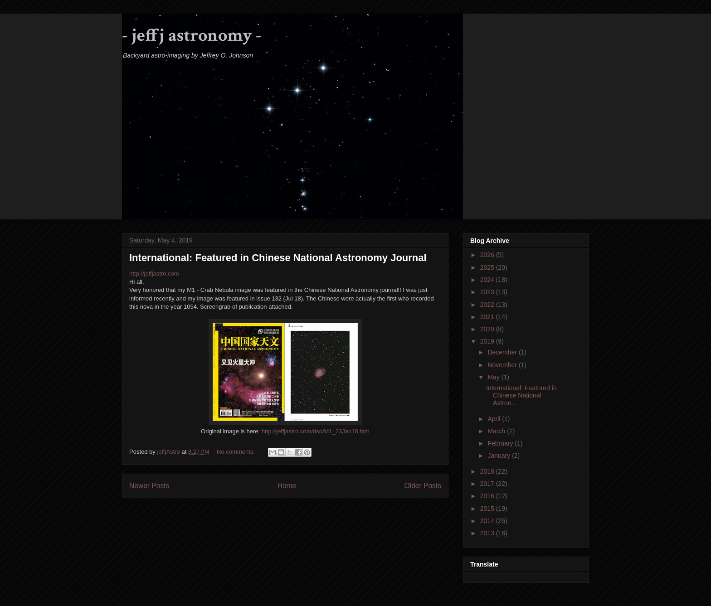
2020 (488, 329)
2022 (488, 304)
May (494, 377)
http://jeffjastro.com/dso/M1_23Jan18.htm (316, 431)
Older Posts (422, 486)
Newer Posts (149, 486)
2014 (488, 520)
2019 (488, 341)
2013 (488, 533)
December (502, 352)
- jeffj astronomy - (192, 35)
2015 (488, 508)
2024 (488, 279)
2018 (488, 471)
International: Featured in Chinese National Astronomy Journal (278, 257)
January (499, 455)
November (502, 364)
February (501, 443)
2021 (488, 316)
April (494, 418)
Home (287, 486)
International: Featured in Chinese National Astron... (521, 395)
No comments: (236, 451)
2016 (488, 495)
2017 (488, 483)
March (497, 431)
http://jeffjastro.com (154, 273)
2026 (488, 254)
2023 (488, 292)
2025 (488, 267)
